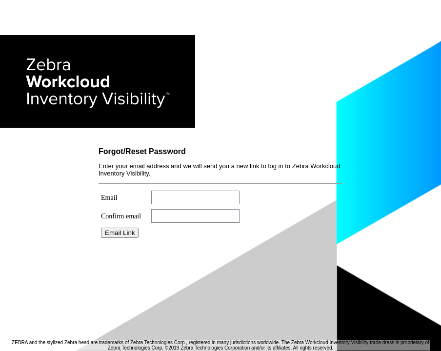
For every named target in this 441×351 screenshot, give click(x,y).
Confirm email (121, 216)
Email (109, 197)
